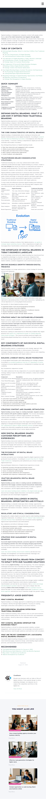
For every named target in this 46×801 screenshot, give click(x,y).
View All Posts (18, 689)
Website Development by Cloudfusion (13, 654)
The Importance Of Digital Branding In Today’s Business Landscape (22, 58)
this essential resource (34, 587)
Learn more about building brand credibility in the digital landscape (20, 491)
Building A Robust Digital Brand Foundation (16, 66)
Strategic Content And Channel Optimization (17, 67)
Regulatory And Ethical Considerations (15, 77)
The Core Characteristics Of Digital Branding (17, 54)
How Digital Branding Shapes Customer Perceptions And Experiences (22, 70)
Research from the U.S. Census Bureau (12, 298)
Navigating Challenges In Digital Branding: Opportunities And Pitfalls (22, 75)
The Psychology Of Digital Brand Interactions (17, 71)
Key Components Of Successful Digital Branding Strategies (20, 64)
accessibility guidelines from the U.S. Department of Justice (26, 362)
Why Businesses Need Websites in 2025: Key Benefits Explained (21, 651)
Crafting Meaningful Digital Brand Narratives (17, 73)
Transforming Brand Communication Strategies (17, 56)
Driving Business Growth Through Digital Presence (18, 60)
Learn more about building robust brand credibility (15, 552)
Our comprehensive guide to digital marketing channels (17, 425)
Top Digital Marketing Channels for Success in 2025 (18, 649)
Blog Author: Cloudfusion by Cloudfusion (14, 653)
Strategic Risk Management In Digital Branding (17, 79)
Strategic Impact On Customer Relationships (17, 62)
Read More (12, 738)
